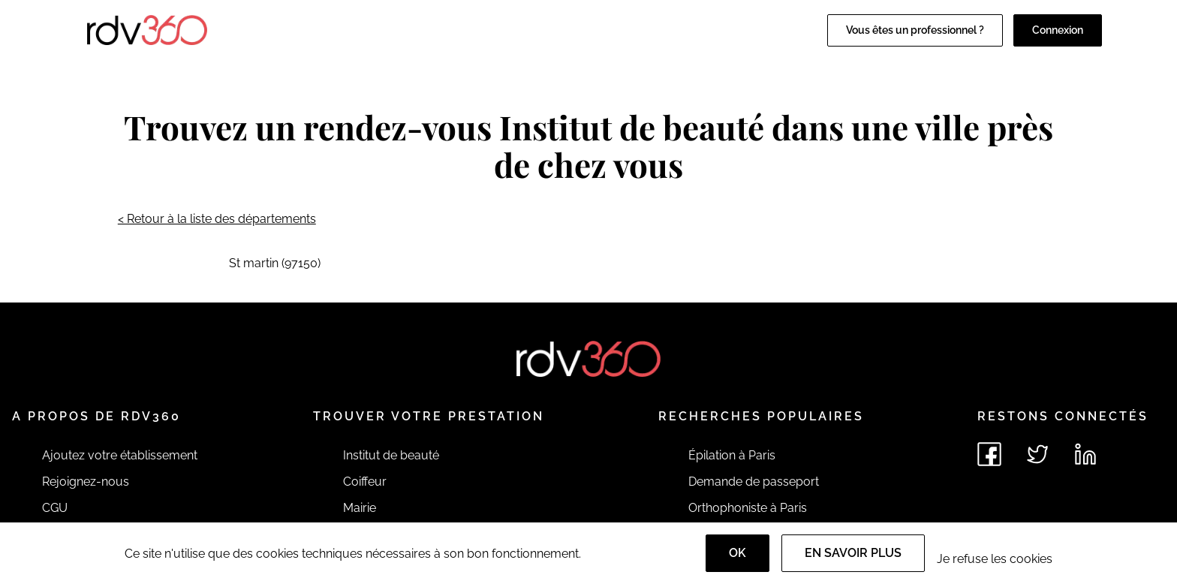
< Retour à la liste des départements (217, 219)
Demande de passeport (753, 481)
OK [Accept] (737, 553)
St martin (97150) (275, 263)
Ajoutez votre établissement (119, 455)
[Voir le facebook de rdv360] (989, 454)
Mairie (359, 508)
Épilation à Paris (731, 455)
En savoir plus (853, 553)
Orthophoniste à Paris (747, 508)
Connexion (1057, 30)
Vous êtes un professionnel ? (915, 30)
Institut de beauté (391, 455)
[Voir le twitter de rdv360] (1037, 454)
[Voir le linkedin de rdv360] (1085, 454)
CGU (55, 508)
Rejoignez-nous (85, 481)
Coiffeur (365, 481)
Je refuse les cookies (994, 559)
